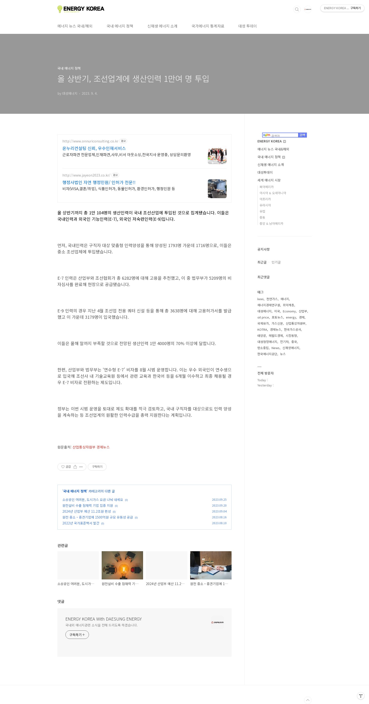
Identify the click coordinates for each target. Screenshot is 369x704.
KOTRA (262, 329)
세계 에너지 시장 (269, 180)
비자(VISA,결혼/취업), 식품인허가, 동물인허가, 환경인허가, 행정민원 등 (118, 188)
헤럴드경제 (276, 335)
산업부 (303, 311)
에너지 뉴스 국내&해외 (273, 149)
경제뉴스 (275, 329)
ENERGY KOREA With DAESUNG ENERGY (103, 618)
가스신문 (277, 323)
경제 (302, 317)
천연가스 (272, 299)
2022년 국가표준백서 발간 (80, 523)
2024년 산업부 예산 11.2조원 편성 (86, 511)
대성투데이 (265, 172)
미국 (277, 311)
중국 (294, 341)
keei (260, 299)
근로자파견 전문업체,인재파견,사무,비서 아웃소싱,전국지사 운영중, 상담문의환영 (126, 154)
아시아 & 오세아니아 (273, 193)
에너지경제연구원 (268, 305)
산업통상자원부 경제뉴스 (91, 446)
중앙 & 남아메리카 (271, 223)
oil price (263, 317)
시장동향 (291, 335)
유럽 (262, 211)
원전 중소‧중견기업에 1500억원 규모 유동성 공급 (97, 517)
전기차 (284, 341)
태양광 (261, 335)
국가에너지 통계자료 (208, 26)
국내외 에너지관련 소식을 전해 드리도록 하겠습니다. (101, 625)
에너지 (285, 299)
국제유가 (263, 323)
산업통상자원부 (295, 323)
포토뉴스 (277, 317)
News (276, 348)
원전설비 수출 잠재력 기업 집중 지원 (87, 505)
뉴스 (283, 354)
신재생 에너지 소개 (162, 26)
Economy (289, 311)
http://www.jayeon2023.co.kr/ (86, 175)
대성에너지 (264, 311)
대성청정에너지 (267, 341)
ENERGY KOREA (271, 141)
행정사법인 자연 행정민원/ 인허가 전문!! (99, 182)
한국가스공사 (292, 329)
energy (291, 317)
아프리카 (265, 199)
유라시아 (265, 205)
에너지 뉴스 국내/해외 (74, 26)
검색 (297, 9)
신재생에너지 (290, 348)
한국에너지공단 (267, 354)
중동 (262, 217)
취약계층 (288, 305)
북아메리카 (267, 187)
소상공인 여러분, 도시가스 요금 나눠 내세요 (92, 499)
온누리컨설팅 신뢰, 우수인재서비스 (94, 148)
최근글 (262, 262)
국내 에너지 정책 (120, 26)
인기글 (276, 262)
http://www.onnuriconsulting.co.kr (90, 141)
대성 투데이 (247, 26)
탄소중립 (263, 348)
